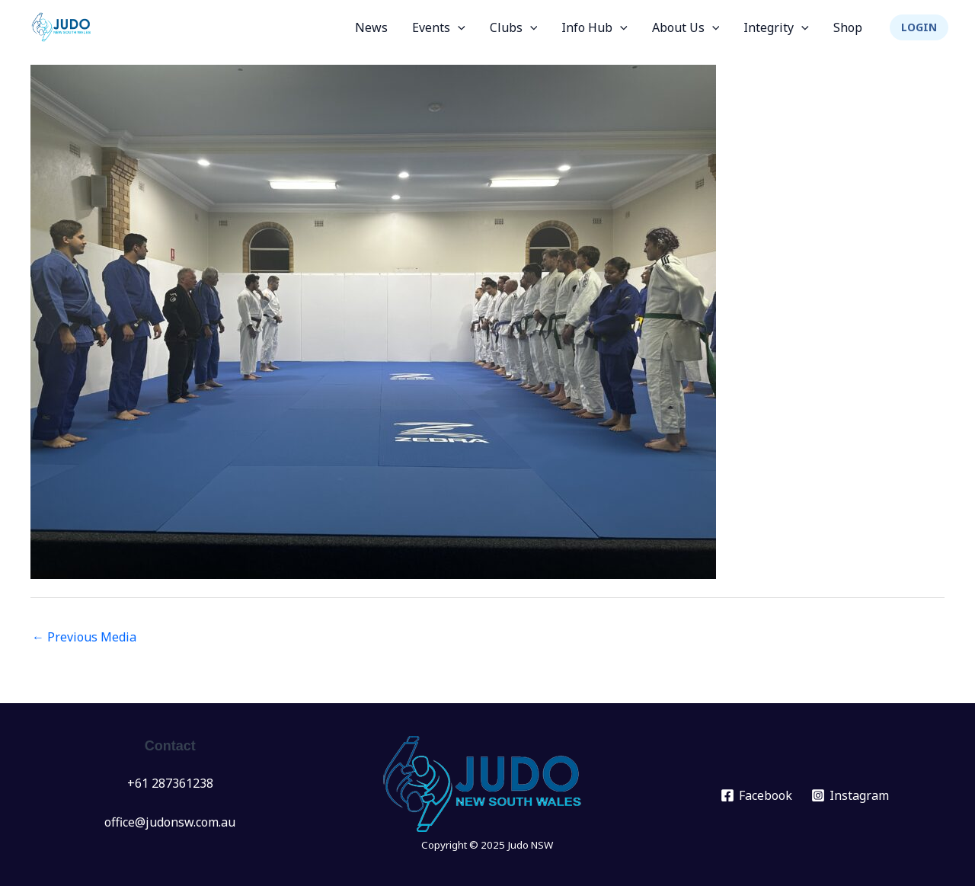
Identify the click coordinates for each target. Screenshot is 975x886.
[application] (457, 27)
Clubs (514, 27)
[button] (919, 27)
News (371, 27)
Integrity (776, 27)
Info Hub (594, 27)
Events (438, 27)
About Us (686, 27)
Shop (847, 27)
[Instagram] (850, 795)
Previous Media (84, 637)
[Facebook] (757, 795)
